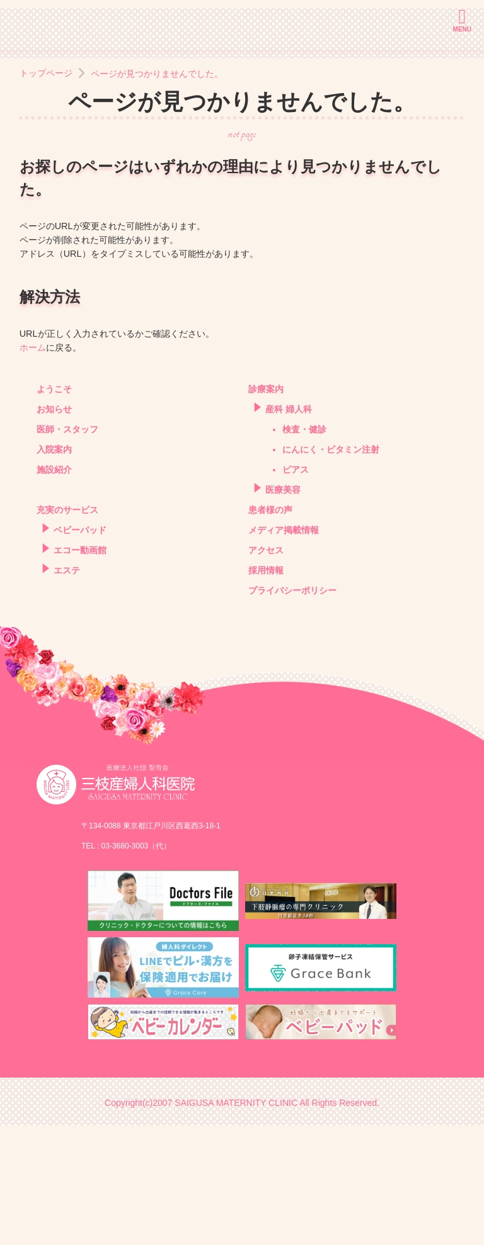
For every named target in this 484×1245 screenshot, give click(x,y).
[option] (242, 108)
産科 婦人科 (288, 529)
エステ (67, 690)
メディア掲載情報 (283, 650)
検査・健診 (304, 549)
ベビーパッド (80, 650)
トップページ (46, 193)
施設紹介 (54, 589)
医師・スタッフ (67, 549)
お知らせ (54, 529)
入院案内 (54, 569)
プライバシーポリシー (292, 710)
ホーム (33, 467)
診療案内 (266, 509)
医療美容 (283, 609)
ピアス (295, 589)
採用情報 (266, 690)
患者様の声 (270, 629)
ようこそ (54, 509)
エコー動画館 (80, 670)
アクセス (266, 670)
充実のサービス (67, 629)
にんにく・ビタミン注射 (330, 569)
